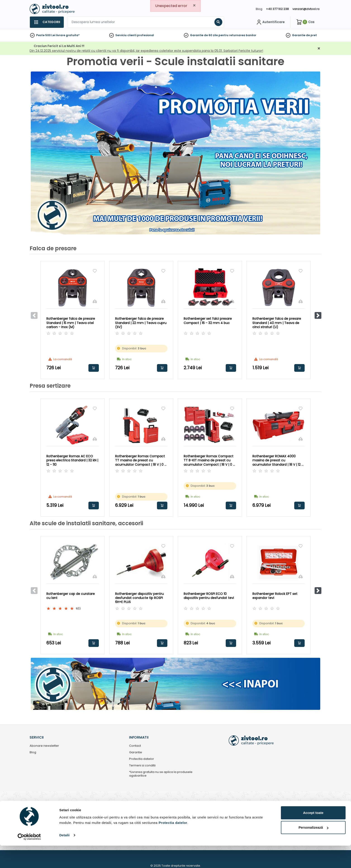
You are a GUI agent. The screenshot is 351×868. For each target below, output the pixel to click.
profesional (145, 35)
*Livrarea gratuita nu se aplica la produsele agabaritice (160, 774)
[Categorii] (47, 22)
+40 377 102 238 (277, 9)
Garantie (298, 35)
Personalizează (313, 850)
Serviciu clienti (125, 35)
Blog (259, 9)
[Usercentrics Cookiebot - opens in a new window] (29, 859)
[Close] (194, 5)
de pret (311, 35)
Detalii (64, 857)
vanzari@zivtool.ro (306, 9)
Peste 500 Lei (45, 35)
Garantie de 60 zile (204, 35)
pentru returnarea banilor (237, 35)
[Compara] (95, 301)
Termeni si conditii (142, 766)
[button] (318, 315)
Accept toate (313, 835)
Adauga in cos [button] (93, 368)
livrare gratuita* (68, 35)
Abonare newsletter (44, 746)
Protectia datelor (141, 759)
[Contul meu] (270, 22)
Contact (135, 746)
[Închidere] (318, 48)
